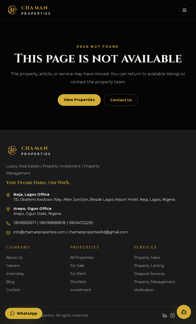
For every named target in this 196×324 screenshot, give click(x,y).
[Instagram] (172, 315)
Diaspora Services (149, 273)
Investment (80, 290)
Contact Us (121, 100)
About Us (14, 257)
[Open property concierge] (184, 312)
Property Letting (149, 265)
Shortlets (78, 282)
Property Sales (147, 257)
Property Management (154, 282)
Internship (15, 273)
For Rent (78, 273)
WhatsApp (23, 313)
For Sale (77, 265)
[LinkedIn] (165, 315)
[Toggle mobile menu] (184, 10)
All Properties (82, 257)
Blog (10, 282)
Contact (13, 290)
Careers (12, 265)
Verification (144, 290)
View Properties (79, 99)
